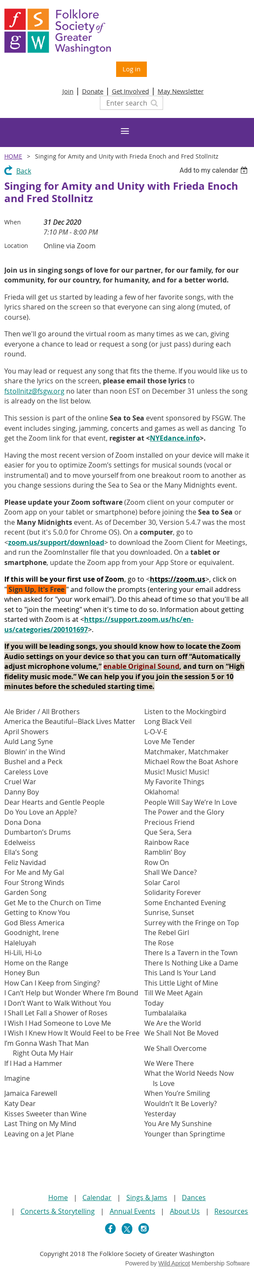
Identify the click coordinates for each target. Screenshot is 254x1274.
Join (67, 91)
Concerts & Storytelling (57, 1211)
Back (23, 171)
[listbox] (214, 170)
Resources (231, 1211)
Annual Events (132, 1211)
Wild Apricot (174, 1263)
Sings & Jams (146, 1197)
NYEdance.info (175, 438)
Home (13, 156)
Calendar (96, 1197)
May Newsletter (181, 91)
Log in (131, 69)
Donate (92, 91)
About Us (185, 1211)
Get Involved (130, 91)
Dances (194, 1197)
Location (16, 245)
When (12, 222)
